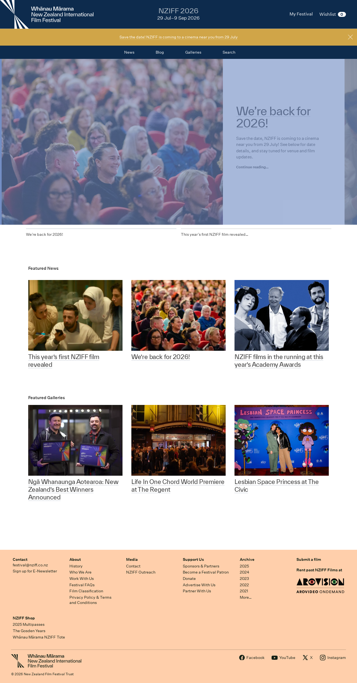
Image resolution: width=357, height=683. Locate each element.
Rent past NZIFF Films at (319, 569)
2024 (244, 572)
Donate (189, 578)
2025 (244, 566)
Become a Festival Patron (206, 572)
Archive (247, 559)
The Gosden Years (29, 630)
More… (246, 597)
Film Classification (86, 590)
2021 (244, 590)
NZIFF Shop (24, 618)
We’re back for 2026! (44, 234)
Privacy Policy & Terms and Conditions (90, 600)
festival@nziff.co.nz (30, 564)
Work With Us (81, 578)
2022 (244, 584)
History (76, 566)
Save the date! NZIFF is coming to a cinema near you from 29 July (178, 37)
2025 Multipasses (29, 624)
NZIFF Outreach (140, 572)
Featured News (43, 268)
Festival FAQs (82, 584)
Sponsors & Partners (201, 566)
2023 (244, 578)
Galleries (193, 52)
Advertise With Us (199, 584)
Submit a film (308, 559)
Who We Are (80, 572)
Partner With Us (197, 590)
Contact (20, 559)
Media (132, 559)
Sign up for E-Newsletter (35, 571)
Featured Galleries (46, 397)
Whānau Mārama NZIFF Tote (39, 637)
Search (229, 52)
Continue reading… (252, 167)
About (75, 559)
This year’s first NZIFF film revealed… (214, 234)
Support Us (193, 559)
